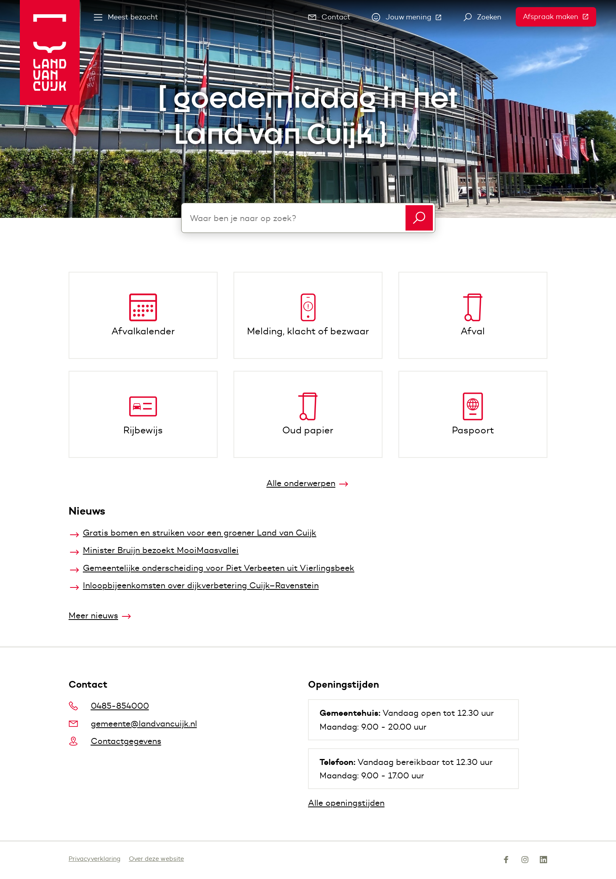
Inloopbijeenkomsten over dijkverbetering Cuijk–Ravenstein (201, 585)
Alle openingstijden (346, 803)
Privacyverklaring (95, 858)
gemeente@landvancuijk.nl (133, 723)
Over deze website (156, 858)
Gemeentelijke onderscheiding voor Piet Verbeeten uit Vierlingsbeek (218, 568)
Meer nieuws (93, 615)
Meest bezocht (126, 17)
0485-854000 (109, 706)
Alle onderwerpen (300, 483)
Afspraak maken (559, 16)
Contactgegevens (115, 741)
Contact (329, 17)
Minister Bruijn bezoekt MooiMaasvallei (161, 550)
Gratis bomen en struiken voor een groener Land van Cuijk (199, 533)
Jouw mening (410, 19)
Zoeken (482, 17)
